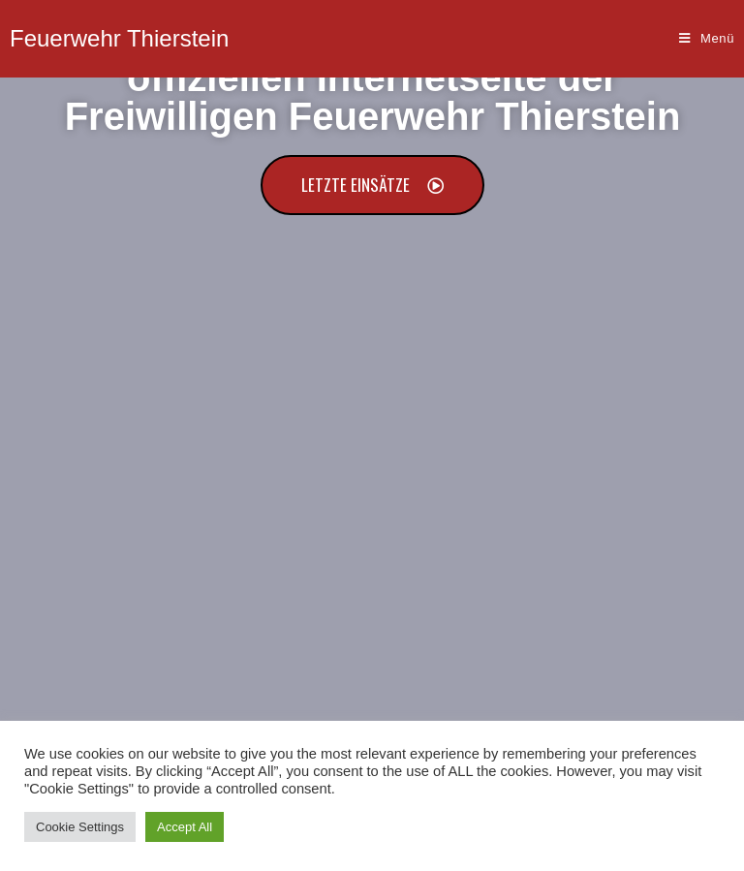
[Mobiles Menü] (706, 39)
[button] (372, 185)
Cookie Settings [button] (80, 827)
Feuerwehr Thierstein (119, 38)
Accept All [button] (184, 827)
